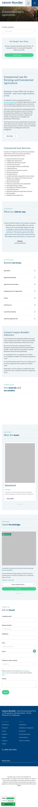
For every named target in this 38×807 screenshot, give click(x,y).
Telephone (5, 634)
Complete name (7, 616)
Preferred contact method (9, 660)
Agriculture (7, 270)
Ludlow (4, 737)
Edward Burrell (10, 485)
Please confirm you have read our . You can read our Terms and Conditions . (17, 672)
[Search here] (19, 760)
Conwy (4, 731)
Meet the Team (17, 55)
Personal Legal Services (11, 318)
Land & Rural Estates (10, 312)
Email (4, 651)
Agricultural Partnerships (11, 284)
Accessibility (22, 724)
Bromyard (5, 728)
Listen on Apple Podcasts (18, 584)
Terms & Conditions (24, 740)
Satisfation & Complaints (26, 728)
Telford (4, 744)
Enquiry (4, 678)
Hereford (4, 734)
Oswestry (4, 740)
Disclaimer (22, 731)
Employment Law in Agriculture (13, 291)
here (3, 674)
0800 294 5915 (10, 749)
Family (6, 298)
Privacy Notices (23, 737)
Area (3, 643)
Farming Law (8, 305)
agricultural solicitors (10, 102)
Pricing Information (24, 734)
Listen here (18, 589)
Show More (9, 136)
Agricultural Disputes (10, 277)
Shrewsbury (5, 724)
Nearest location (7, 625)
